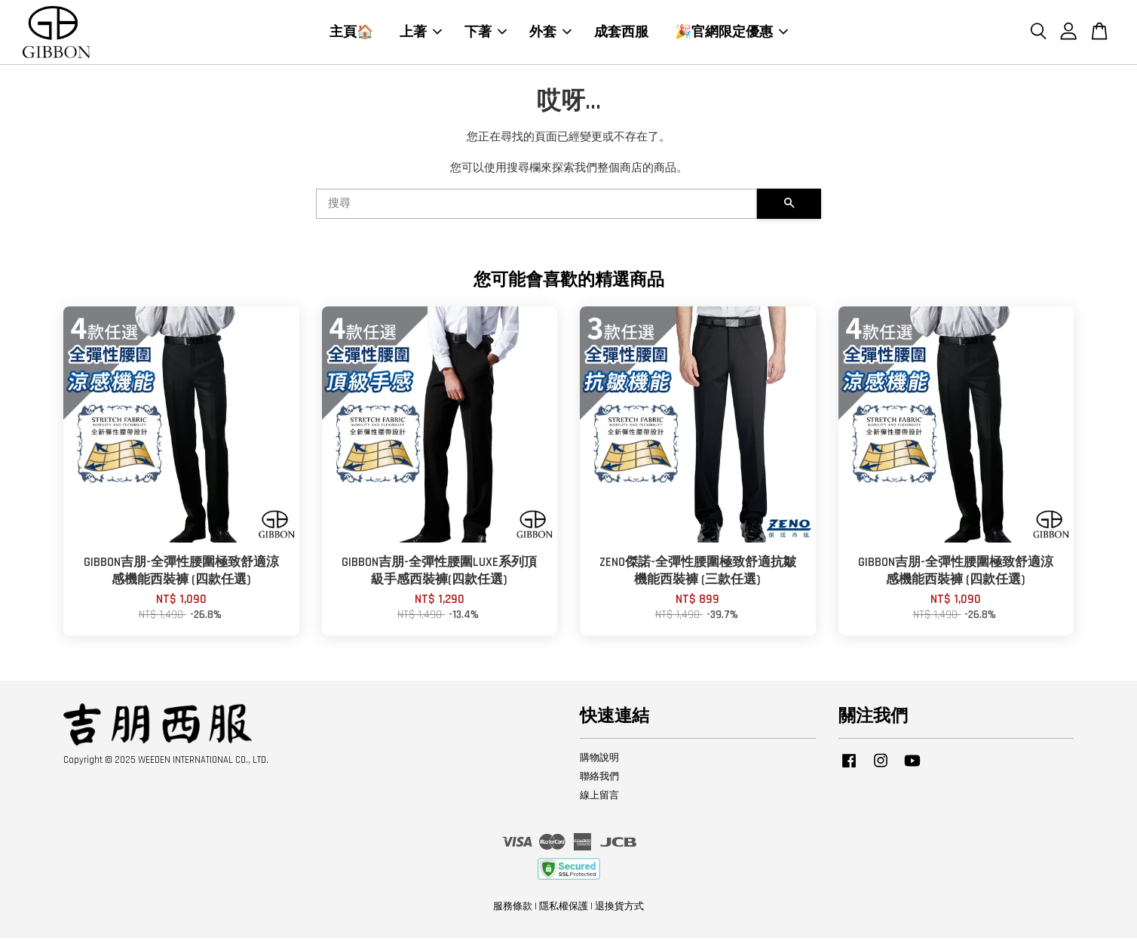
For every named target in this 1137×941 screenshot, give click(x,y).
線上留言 (599, 798)
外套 (550, 33)
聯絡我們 (599, 779)
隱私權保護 (563, 909)
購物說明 (599, 761)
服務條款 (512, 909)
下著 (485, 33)
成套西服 (621, 33)
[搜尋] (536, 207)
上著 (421, 33)
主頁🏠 (351, 33)
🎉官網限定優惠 (731, 33)
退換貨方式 (619, 909)
